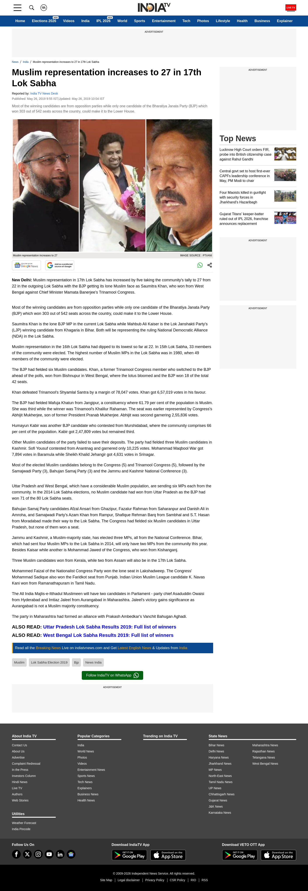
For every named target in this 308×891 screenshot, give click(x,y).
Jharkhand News (220, 763)
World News (86, 751)
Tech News (85, 782)
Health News (86, 800)
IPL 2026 (103, 21)
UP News (215, 788)
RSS (205, 880)
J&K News (216, 806)
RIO (193, 880)
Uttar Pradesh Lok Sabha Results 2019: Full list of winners (109, 627)
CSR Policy (177, 880)
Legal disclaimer (129, 880)
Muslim (19, 662)
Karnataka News (220, 812)
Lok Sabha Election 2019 (49, 662)
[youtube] (49, 854)
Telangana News (263, 757)
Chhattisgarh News (222, 794)
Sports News (86, 776)
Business (262, 21)
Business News (88, 794)
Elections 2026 (44, 21)
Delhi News (216, 751)
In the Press (20, 769)
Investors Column (24, 776)
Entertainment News (91, 769)
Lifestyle (223, 21)
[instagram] (38, 854)
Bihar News (216, 745)
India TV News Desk (44, 93)
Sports (139, 21)
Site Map (106, 880)
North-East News (220, 776)
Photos (203, 21)
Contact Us (19, 745)
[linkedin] (60, 854)
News (15, 61)
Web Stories (20, 800)
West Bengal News (265, 763)
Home (20, 21)
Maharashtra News (265, 745)
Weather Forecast (24, 823)
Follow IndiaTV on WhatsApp (112, 675)
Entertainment (164, 21)
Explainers (85, 788)
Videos (69, 21)
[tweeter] (27, 854)
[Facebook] (16, 854)
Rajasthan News (263, 751)
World (122, 21)
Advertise (18, 757)
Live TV (17, 788)
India (85, 21)
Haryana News (219, 757)
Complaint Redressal (26, 763)
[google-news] (71, 854)
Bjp (76, 662)
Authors (17, 794)
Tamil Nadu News (221, 782)
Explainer (285, 21)
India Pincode (21, 829)
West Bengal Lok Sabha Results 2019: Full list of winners (108, 635)
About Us (18, 751)
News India (93, 662)
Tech (186, 21)
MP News (215, 769)
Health (242, 21)
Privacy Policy (154, 880)
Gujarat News (218, 800)
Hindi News (20, 782)
